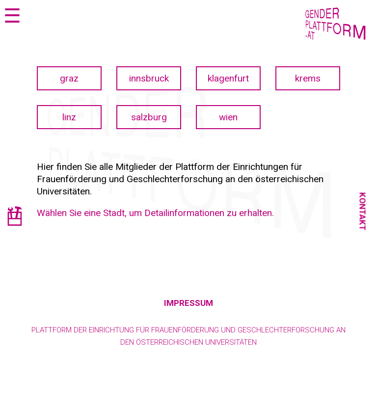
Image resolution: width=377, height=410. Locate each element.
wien (228, 117)
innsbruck (149, 78)
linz (69, 117)
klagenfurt (228, 78)
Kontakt (363, 211)
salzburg (149, 117)
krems (308, 78)
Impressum (188, 303)
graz (69, 78)
